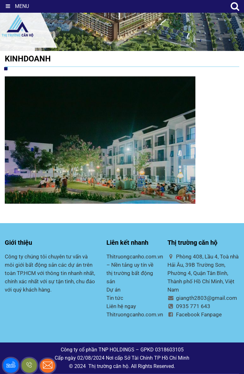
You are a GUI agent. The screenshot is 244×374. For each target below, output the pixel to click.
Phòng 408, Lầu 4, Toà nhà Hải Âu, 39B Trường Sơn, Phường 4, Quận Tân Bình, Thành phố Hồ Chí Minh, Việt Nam (203, 273)
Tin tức (114, 298)
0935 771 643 (188, 306)
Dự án (113, 289)
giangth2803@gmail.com (202, 298)
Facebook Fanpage (194, 314)
